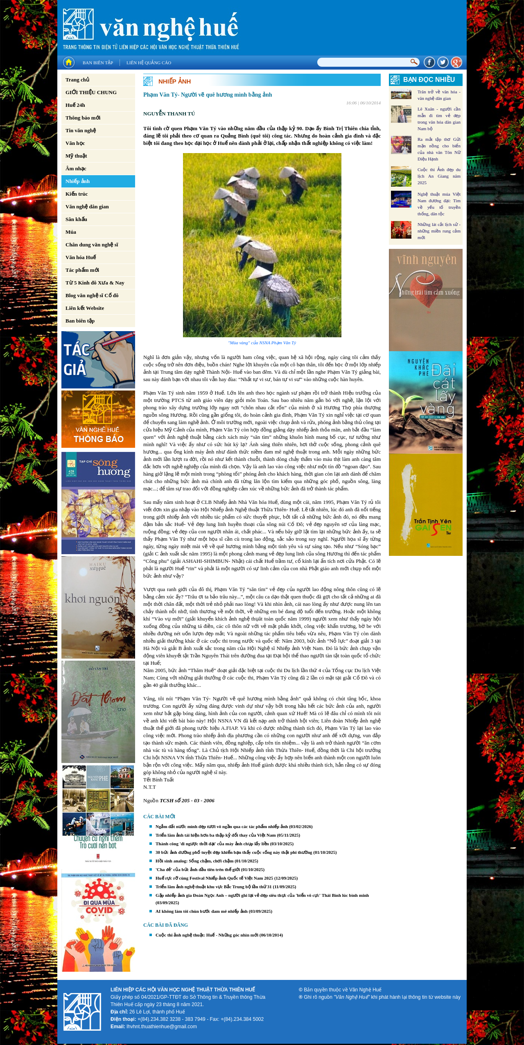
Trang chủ (77, 80)
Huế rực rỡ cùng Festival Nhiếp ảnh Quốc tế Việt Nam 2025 (214, 878)
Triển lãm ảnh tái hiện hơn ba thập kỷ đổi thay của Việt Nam (216, 835)
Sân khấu (76, 219)
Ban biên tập (98, 62)
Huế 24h (75, 105)
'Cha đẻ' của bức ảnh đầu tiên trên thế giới (198, 869)
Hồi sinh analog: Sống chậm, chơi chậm (194, 860)
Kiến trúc (77, 194)
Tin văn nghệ (81, 130)
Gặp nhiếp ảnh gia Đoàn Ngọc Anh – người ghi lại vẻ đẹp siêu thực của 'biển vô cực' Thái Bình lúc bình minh (262, 895)
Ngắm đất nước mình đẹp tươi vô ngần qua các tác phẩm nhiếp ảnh (222, 826)
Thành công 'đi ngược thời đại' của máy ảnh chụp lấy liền (212, 843)
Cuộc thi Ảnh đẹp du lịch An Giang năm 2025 (439, 176)
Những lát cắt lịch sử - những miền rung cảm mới (439, 231)
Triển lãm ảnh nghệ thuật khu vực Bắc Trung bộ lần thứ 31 (214, 886)
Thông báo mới (83, 118)
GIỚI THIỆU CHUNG (91, 92)
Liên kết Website (85, 308)
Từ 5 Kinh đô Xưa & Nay (95, 283)
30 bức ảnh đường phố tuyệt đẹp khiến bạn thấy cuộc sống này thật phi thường (234, 852)
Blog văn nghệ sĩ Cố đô (92, 295)
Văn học (75, 143)
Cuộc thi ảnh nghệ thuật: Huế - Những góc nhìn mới (207, 934)
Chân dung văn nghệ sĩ (92, 245)
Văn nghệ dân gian (87, 206)
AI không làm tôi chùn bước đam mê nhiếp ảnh (202, 911)
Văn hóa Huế (81, 257)
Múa (71, 232)
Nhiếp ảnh (78, 181)
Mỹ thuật (76, 156)
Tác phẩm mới (82, 270)
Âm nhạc (76, 168)
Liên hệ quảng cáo (148, 62)
